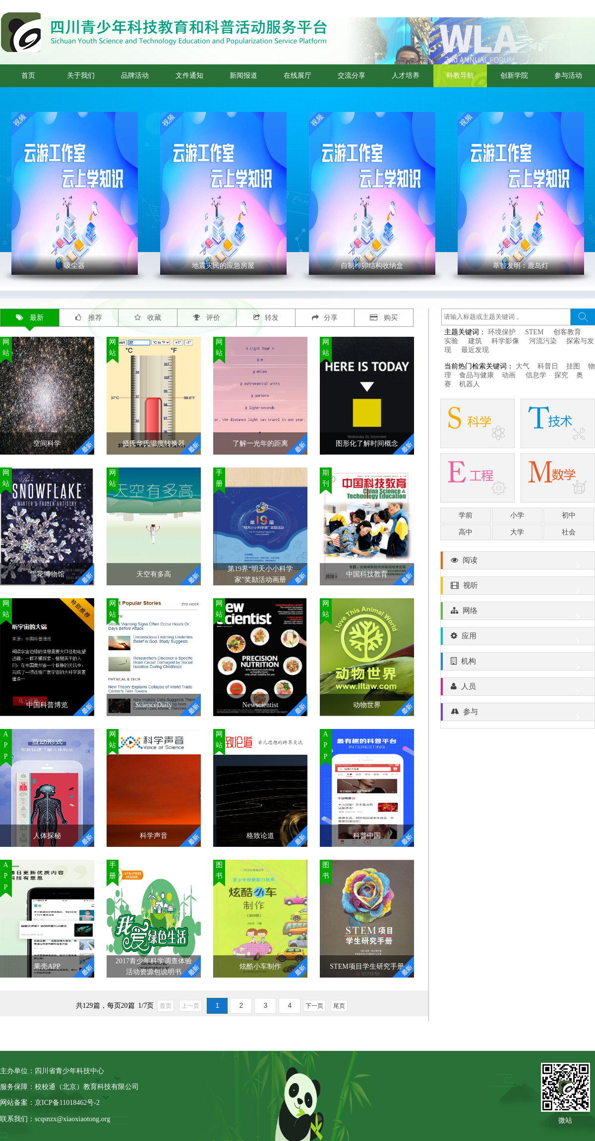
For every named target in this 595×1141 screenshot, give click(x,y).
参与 (518, 714)
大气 (523, 366)
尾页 (339, 1005)
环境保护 (502, 332)
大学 (517, 532)
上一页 (190, 1005)
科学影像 (505, 341)
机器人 (469, 384)
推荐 (88, 317)
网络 (518, 613)
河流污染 (543, 341)
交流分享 (351, 75)
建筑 (475, 341)
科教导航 (460, 75)
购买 (384, 317)
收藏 (148, 317)
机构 (518, 664)
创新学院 (514, 75)
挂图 (573, 366)
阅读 (518, 563)
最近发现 (475, 350)
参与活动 (568, 75)
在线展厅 (297, 75)
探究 (561, 375)
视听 (518, 588)
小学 (517, 515)
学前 (466, 515)
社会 (569, 532)
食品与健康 (476, 375)
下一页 (314, 1005)
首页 (28, 75)
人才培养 (405, 75)
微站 (565, 1119)
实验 (451, 341)
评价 (207, 317)
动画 (510, 375)
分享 (325, 317)
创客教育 (567, 332)
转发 (266, 317)
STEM (534, 332)
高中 (466, 532)
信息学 (536, 375)
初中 (569, 515)
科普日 (547, 366)
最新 (30, 317)
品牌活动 (135, 75)
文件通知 (189, 75)
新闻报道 (243, 75)
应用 (518, 638)
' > (74, 193)
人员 (518, 689)
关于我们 (81, 75)
